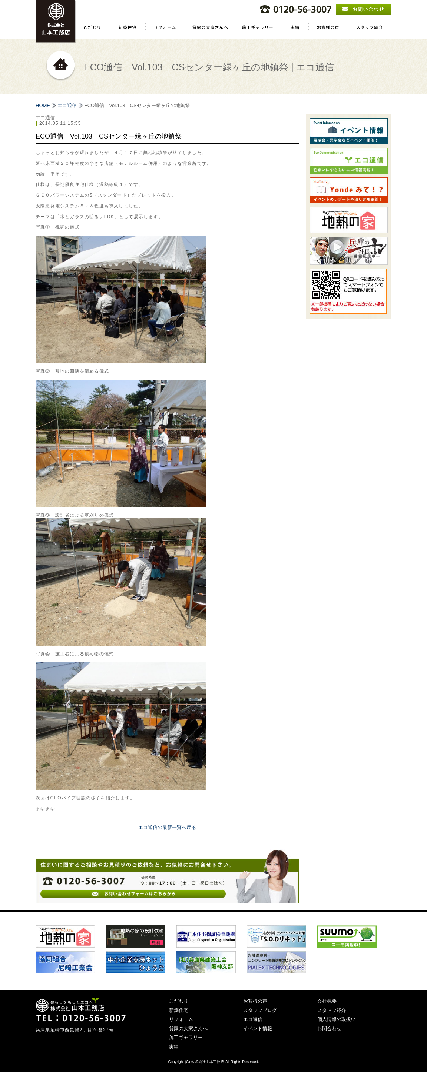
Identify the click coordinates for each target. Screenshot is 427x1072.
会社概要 (327, 1001)
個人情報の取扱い (336, 1019)
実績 (174, 1046)
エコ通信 (67, 105)
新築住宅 (178, 1010)
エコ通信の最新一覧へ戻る (167, 827)
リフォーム (181, 1019)
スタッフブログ (260, 1010)
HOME (43, 105)
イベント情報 (257, 1028)
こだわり (178, 1001)
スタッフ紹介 (331, 1010)
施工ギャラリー (186, 1037)
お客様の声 (255, 1001)
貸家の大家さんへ (188, 1028)
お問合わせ (329, 1028)
